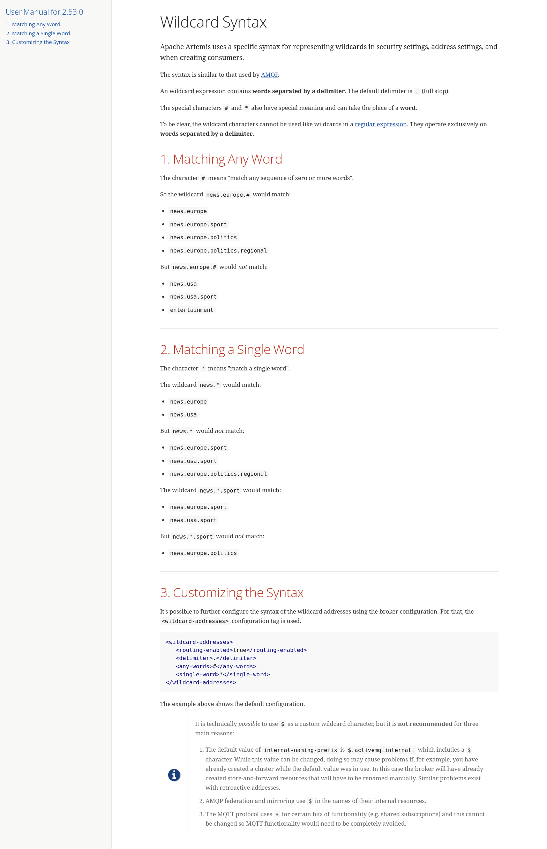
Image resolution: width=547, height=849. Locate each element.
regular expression (381, 124)
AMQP (269, 74)
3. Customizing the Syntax (38, 41)
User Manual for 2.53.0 (44, 11)
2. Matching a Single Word (38, 33)
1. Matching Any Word (33, 24)
